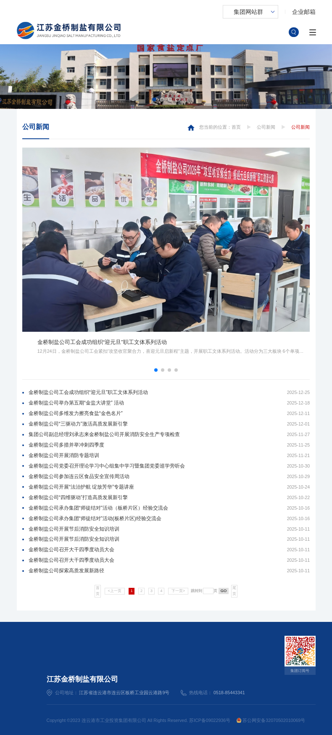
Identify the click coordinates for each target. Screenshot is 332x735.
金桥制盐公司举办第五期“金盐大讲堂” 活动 (76, 403)
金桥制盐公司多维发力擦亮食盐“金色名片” (76, 413)
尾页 (234, 591)
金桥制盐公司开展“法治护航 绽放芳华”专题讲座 (81, 487)
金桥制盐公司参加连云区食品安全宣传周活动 (79, 476)
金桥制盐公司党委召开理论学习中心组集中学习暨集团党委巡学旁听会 (107, 466)
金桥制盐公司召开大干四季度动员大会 (71, 550)
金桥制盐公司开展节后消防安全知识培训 (74, 529)
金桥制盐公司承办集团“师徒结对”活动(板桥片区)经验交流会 (95, 518)
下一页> (178, 591)
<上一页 (114, 591)
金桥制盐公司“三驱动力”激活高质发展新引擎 (78, 424)
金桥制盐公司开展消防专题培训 (64, 455)
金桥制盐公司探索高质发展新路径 (66, 571)
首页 (236, 127)
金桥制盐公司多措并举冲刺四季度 (66, 445)
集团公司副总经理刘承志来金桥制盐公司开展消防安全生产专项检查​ (104, 434)
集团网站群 (248, 11)
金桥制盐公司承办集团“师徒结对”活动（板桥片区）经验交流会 (98, 508)
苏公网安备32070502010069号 (271, 720)
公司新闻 (35, 126)
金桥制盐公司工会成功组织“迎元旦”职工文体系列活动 (88, 392)
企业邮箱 (304, 11)
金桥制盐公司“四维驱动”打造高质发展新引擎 (78, 497)
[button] (154, 99)
